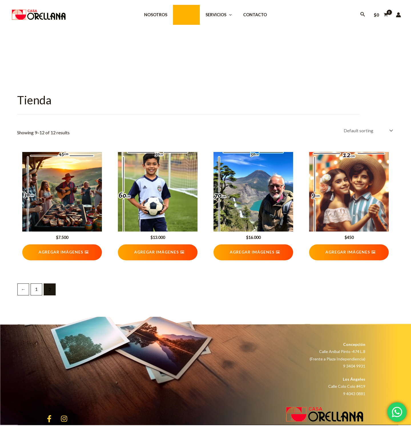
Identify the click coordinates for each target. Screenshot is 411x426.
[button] (62, 253)
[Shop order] (367, 131)
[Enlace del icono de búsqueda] (362, 14)
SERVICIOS (217, 14)
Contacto (250, 14)
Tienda (188, 14)
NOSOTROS (160, 14)
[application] (227, 14)
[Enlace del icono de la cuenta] (398, 14)
